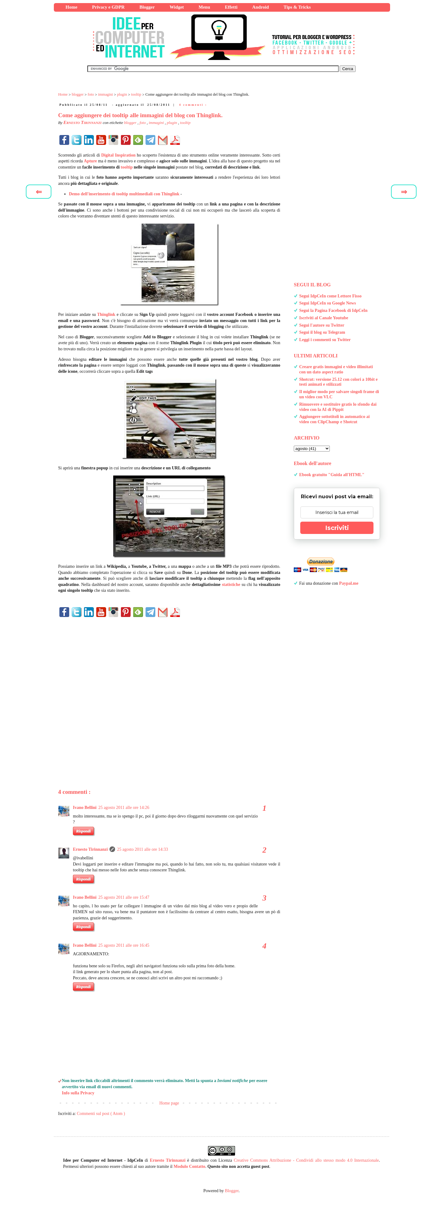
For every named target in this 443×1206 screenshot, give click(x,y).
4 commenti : (193, 104)
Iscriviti (337, 527)
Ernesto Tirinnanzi (90, 849)
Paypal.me (348, 583)
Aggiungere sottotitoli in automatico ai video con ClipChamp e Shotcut (334, 419)
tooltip (185, 122)
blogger (131, 122)
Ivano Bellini (85, 807)
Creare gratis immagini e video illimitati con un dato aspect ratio (336, 369)
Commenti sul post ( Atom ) (101, 1113)
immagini (157, 122)
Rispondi (83, 831)
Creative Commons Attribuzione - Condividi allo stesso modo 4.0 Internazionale (306, 1160)
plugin (172, 122)
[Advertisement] (169, 692)
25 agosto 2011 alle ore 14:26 (124, 807)
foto (142, 122)
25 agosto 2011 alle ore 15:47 (124, 897)
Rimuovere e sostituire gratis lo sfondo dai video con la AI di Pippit (338, 407)
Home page (169, 1103)
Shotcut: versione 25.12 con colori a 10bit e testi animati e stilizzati (338, 382)
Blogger (231, 1190)
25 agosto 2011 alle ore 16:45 (124, 945)
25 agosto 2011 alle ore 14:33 (142, 849)
